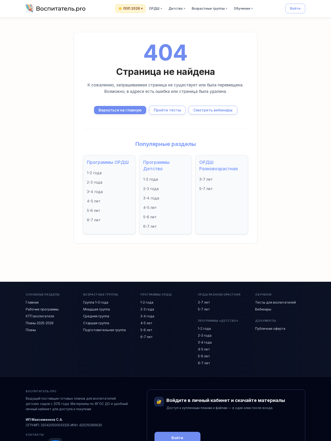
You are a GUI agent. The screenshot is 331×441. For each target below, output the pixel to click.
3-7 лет (206, 179)
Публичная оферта (270, 328)
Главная (32, 302)
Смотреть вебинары (212, 110)
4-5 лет (93, 201)
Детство (176, 8)
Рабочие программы (42, 309)
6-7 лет (93, 220)
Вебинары (263, 309)
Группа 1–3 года (95, 302)
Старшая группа (96, 323)
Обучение (243, 8)
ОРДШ (155, 8)
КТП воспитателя (40, 316)
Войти (295, 8)
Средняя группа (96, 316)
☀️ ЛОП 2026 (130, 8)
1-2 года (94, 173)
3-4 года (95, 191)
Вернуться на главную (120, 110)
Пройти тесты (167, 110)
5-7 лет (206, 188)
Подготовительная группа (104, 330)
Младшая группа (96, 309)
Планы (31, 330)
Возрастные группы (209, 8)
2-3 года (94, 182)
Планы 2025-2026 (40, 323)
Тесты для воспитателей (275, 302)
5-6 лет (93, 210)
